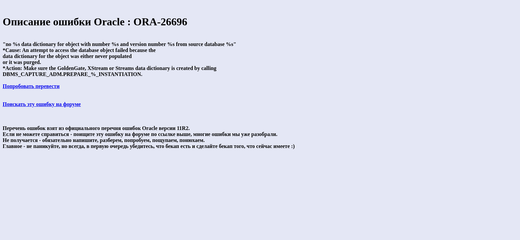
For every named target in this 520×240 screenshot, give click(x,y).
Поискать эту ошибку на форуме (42, 104)
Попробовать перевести (31, 86)
